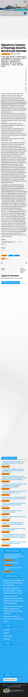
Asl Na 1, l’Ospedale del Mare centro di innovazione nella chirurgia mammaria (13, 504)
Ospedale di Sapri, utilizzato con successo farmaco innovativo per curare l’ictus (12, 463)
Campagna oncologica (12, 563)
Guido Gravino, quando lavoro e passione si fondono (12, 511)
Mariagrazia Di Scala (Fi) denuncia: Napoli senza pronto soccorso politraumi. (14, 556)
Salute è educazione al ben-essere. (13, 568)
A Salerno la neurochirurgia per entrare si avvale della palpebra (12, 523)
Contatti (6, 633)
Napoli (7, 258)
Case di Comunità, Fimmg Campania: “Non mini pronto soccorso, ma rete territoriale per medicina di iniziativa (13, 535)
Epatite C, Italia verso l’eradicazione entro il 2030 (14, 517)
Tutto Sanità (9, 685)
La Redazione (7, 636)
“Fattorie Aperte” (3, 269)
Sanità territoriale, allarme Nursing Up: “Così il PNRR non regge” (13, 542)
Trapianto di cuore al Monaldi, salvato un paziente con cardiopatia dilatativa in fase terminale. (14, 485)
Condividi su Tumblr (6, 241)
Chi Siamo (6, 630)
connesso (9, 278)
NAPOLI (10, 255)
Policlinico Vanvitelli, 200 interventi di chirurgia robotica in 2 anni (14, 492)
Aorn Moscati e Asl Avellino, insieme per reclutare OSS (13, 529)
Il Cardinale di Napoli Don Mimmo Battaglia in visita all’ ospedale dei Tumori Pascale (12, 470)
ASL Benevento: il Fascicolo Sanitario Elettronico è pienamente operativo (14, 498)
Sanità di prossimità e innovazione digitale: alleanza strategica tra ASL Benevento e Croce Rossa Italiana (13, 477)
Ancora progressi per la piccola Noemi (23, 270)
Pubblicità (6, 639)
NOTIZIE (17, 255)
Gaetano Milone (15, 54)
